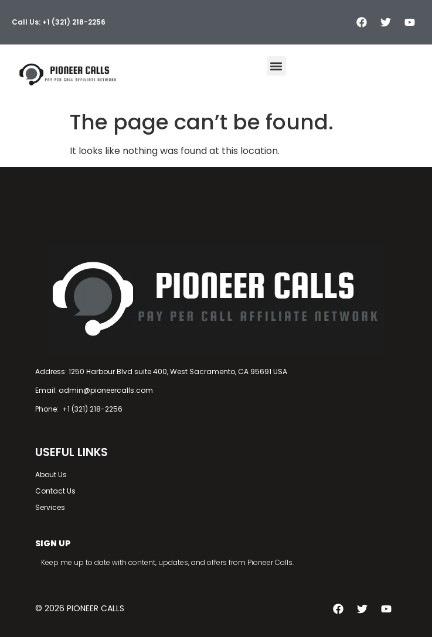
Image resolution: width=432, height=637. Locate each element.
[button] (276, 66)
